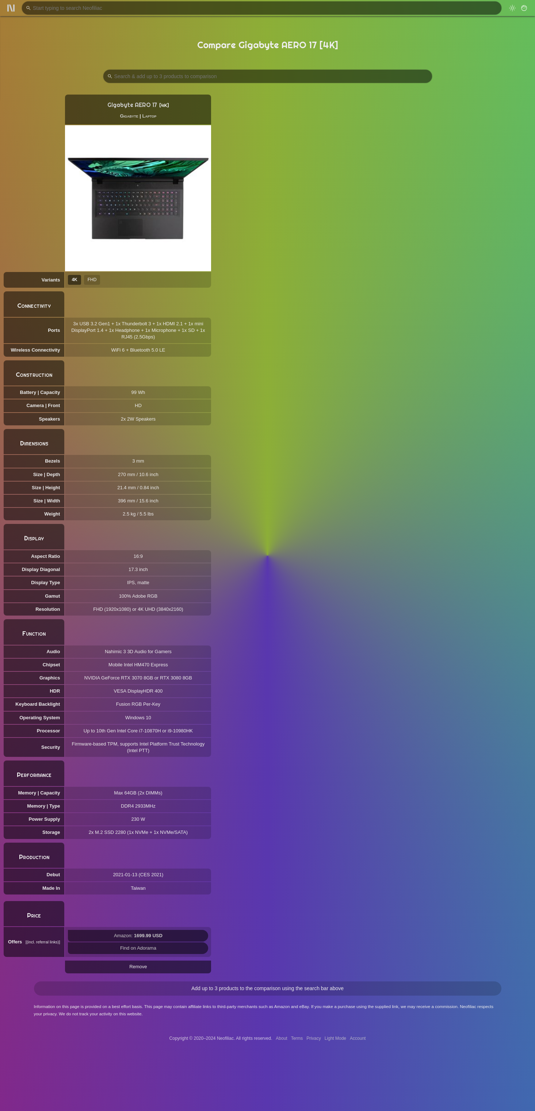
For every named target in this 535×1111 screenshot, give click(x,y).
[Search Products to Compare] (267, 76)
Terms (297, 1038)
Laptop (149, 116)
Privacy (313, 1038)
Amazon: (138, 935)
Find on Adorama (138, 948)
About (281, 1038)
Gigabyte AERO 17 (132, 105)
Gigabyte (129, 116)
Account (358, 1038)
